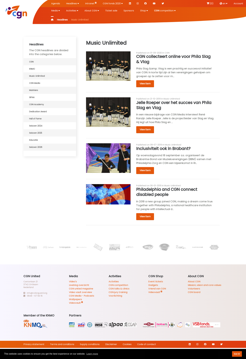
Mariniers (33, 90)
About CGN (91, 10)
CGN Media (34, 83)
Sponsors (129, 10)
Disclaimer (111, 344)
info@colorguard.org (35, 293)
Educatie (33, 140)
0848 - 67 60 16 (33, 295)
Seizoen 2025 (35, 132)
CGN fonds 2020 (113, 3)
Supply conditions (90, 344)
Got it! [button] (237, 354)
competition (165, 10)
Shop (144, 10)
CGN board (194, 292)
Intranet (91, 3)
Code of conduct (146, 344)
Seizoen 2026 (35, 147)
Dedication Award (38, 111)
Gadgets (153, 285)
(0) (210, 3)
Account (238, 3)
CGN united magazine (81, 288)
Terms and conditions (62, 344)
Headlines (72, 3)
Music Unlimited (37, 76)
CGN (31, 61)
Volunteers (194, 288)
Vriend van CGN (157, 288)
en (223, 3)
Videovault (76, 303)
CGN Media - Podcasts (81, 295)
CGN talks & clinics (119, 288)
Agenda (55, 3)
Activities (72, 10)
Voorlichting (115, 295)
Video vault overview (80, 292)
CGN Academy (36, 104)
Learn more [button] (92, 354)
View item (145, 83)
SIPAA (31, 97)
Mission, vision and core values (204, 285)
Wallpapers (75, 299)
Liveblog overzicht (79, 285)
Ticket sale (111, 10)
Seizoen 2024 (35, 125)
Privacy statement (33, 344)
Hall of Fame (35, 118)
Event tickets (155, 281)
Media (55, 10)
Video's (73, 281)
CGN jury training (118, 292)
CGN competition (118, 285)
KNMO (32, 68)
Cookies (127, 344)
